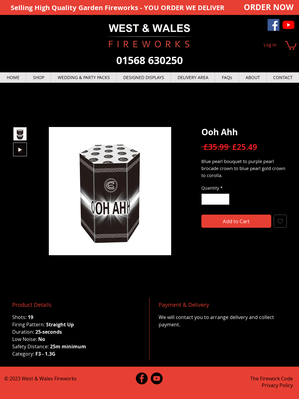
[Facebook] (273, 25)
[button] (291, 45)
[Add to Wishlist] (280, 221)
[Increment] (225, 199)
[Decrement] (206, 199)
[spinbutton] (215, 199)
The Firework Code (271, 378)
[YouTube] (288, 25)
